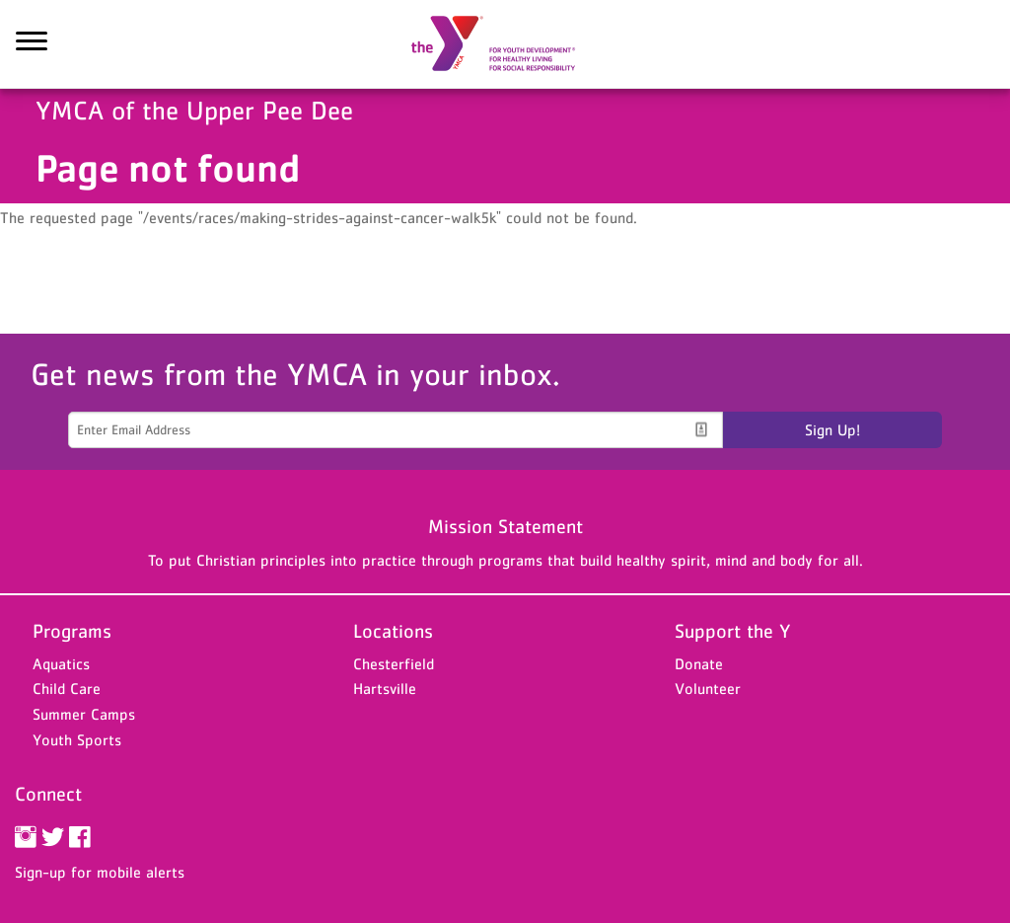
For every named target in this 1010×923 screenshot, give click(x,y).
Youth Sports (77, 739)
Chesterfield (393, 663)
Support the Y (733, 631)
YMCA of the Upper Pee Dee (505, 44)
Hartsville (384, 688)
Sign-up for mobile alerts (99, 872)
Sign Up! (832, 429)
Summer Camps (84, 714)
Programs (72, 631)
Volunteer (708, 688)
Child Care (67, 688)
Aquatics (61, 663)
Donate (699, 663)
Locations (393, 631)
